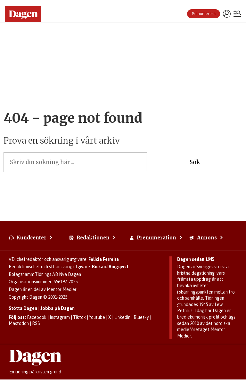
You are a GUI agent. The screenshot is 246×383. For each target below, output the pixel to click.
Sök (195, 162)
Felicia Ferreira (103, 259)
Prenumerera (204, 14)
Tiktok (79, 317)
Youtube (97, 317)
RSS (36, 323)
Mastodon (19, 323)
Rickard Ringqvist (110, 266)
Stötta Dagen (23, 308)
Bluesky (141, 317)
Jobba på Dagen (57, 308)
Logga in (227, 14)
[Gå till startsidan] (25, 14)
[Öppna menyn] (237, 14)
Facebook (36, 317)
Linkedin (122, 317)
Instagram (60, 317)
